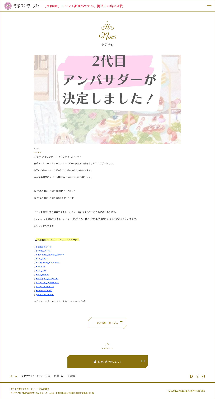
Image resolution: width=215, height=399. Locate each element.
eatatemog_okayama (47, 262)
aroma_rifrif (43, 250)
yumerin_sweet (45, 294)
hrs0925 (40, 266)
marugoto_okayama (47, 278)
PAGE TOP (107, 348)
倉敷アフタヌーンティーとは (35, 375)
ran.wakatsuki (44, 290)
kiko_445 (41, 270)
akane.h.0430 (43, 246)
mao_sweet (42, 274)
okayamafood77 (45, 286)
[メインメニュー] (209, 6)
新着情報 (71, 375)
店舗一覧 (58, 375)
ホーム (13, 375)
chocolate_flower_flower (50, 254)
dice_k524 (42, 258)
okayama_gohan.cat (47, 282)
